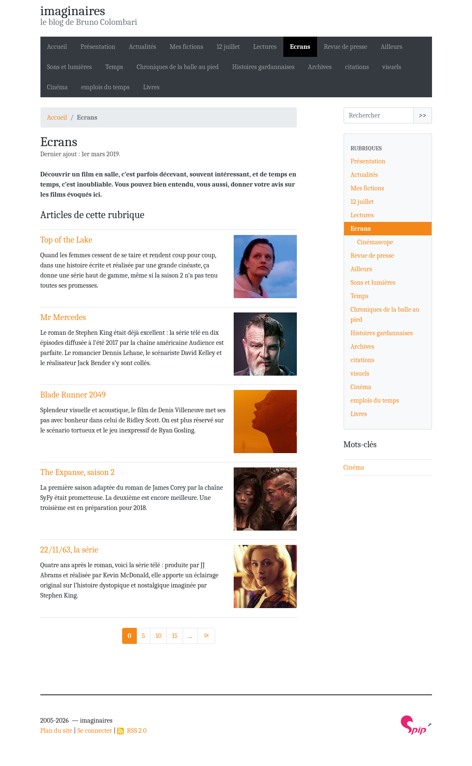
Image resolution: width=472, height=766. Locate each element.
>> (423, 115)
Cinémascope (375, 242)
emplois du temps (105, 87)
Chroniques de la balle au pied (177, 67)
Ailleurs (391, 47)
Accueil (57, 47)
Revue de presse (345, 47)
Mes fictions (186, 47)
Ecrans (300, 47)
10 (158, 636)
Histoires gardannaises (263, 67)
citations (357, 67)
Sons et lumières (69, 67)
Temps (114, 67)
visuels (391, 67)
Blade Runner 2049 (73, 395)
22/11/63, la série (69, 550)
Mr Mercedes (63, 317)
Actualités (142, 47)
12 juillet (228, 47)
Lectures (265, 47)
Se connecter (94, 730)
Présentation (97, 47)
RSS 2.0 (132, 730)
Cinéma (57, 87)
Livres (151, 87)
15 (174, 636)
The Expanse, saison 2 (77, 472)
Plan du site (56, 730)
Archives (320, 67)
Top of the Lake (66, 240)
